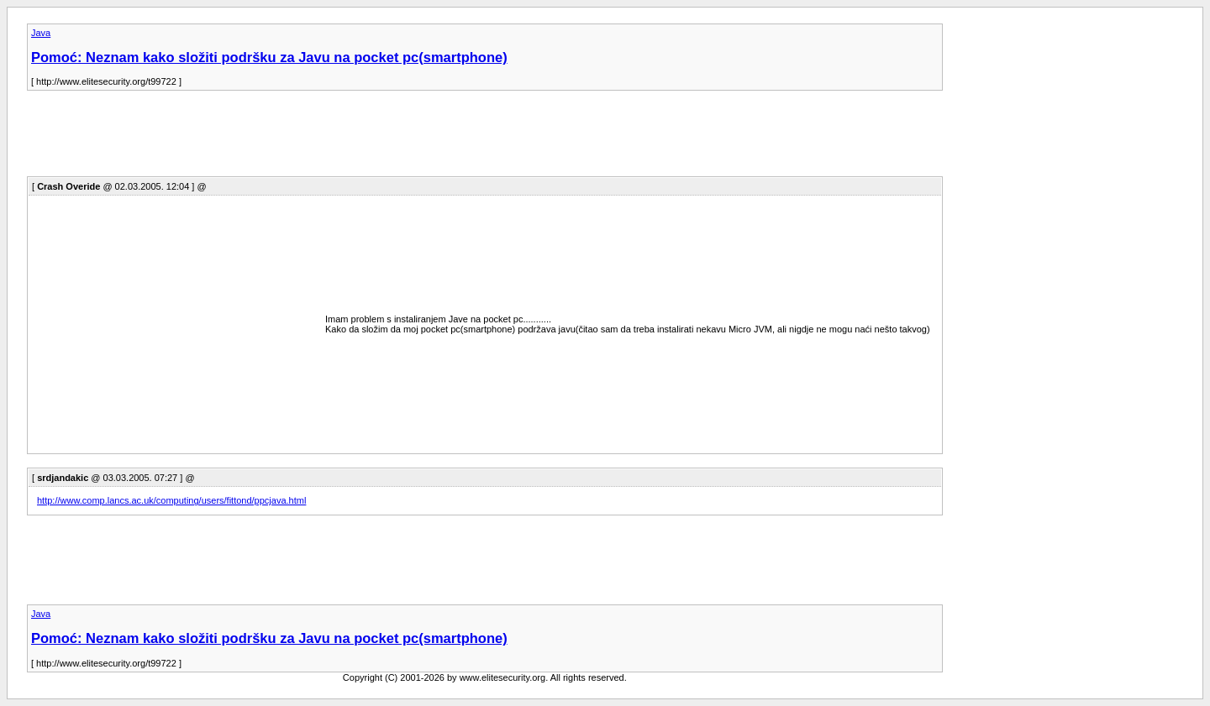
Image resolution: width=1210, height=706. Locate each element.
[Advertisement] (333, 138)
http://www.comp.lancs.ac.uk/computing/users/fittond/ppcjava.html (171, 500)
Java (40, 33)
